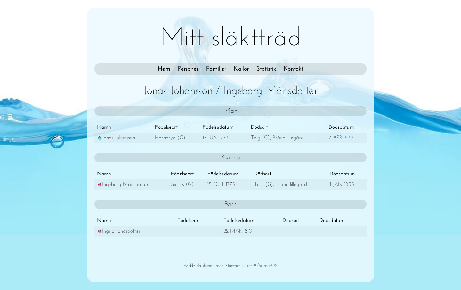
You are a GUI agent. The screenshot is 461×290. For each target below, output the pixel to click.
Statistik (266, 69)
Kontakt (293, 69)
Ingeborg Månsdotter (123, 184)
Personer (188, 69)
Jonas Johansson (116, 138)
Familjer (216, 69)
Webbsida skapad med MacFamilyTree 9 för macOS (230, 265)
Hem (164, 69)
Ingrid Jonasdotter (119, 231)
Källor (241, 69)
